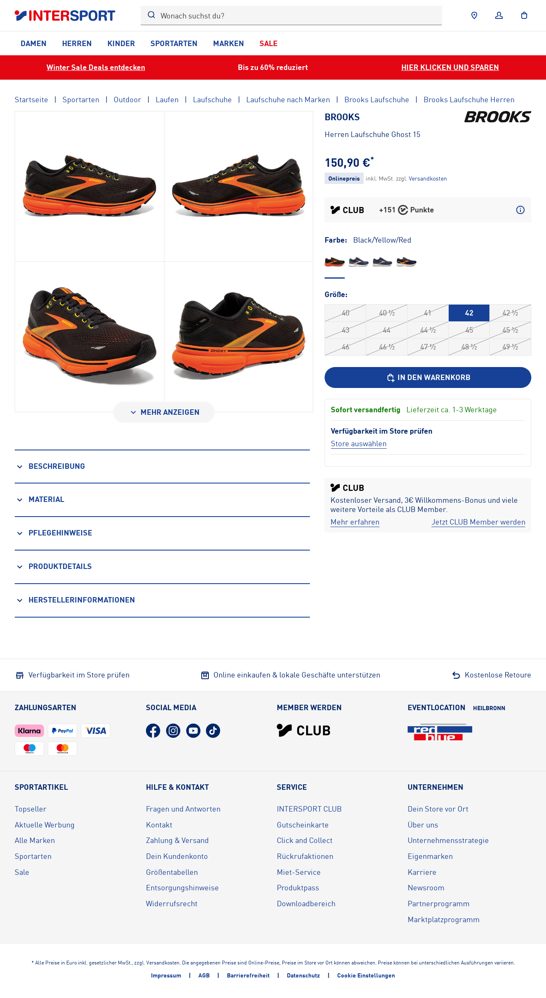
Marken (228, 43)
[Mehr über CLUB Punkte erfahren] (520, 210)
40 (345, 312)
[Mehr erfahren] (355, 522)
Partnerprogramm (439, 903)
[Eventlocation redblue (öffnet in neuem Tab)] (440, 732)
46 (345, 346)
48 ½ (469, 346)
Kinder (121, 43)
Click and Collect (305, 840)
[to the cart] (524, 15)
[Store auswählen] (359, 443)
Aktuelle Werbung (45, 824)
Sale (269, 43)
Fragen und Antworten (183, 808)
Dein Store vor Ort (438, 808)
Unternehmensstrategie (448, 840)
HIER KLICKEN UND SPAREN (450, 67)
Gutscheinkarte (303, 824)
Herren (77, 43)
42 (469, 312)
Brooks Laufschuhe (376, 99)
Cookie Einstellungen (366, 975)
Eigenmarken (430, 856)
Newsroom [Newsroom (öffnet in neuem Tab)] (426, 887)
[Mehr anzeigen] (164, 412)
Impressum (166, 975)
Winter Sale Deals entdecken (96, 67)
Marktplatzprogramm (444, 919)
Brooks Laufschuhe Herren (469, 99)
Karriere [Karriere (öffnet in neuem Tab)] (422, 871)
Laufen (167, 99)
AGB (204, 975)
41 (428, 312)
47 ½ (428, 346)
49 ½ (510, 346)
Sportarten (174, 43)
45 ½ (510, 329)
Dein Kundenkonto (177, 856)
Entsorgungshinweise (182, 887)
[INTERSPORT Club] (303, 730)
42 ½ (510, 312)
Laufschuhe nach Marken (288, 99)
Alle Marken (35, 840)
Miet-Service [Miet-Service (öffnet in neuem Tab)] (299, 871)
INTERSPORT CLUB (309, 808)
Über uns (423, 824)
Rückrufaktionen (305, 856)
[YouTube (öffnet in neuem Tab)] (193, 731)
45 (469, 329)
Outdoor (127, 99)
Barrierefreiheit (248, 975)
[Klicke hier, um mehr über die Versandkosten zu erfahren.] (428, 178)
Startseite (31, 99)
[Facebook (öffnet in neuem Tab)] (153, 731)
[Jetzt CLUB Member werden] (478, 522)
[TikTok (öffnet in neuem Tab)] (213, 731)
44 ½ (428, 329)
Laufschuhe (212, 99)
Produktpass (298, 887)
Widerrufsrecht (172, 903)
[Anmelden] (499, 15)
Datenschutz (303, 975)
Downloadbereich (306, 903)
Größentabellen (172, 871)
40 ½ (387, 312)
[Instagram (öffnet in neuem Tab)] (173, 731)
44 (386, 329)
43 (345, 329)
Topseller (31, 808)
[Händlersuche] (474, 15)
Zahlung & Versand (177, 840)
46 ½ (387, 346)
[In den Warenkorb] (428, 377)
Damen (34, 43)
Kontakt (159, 824)
